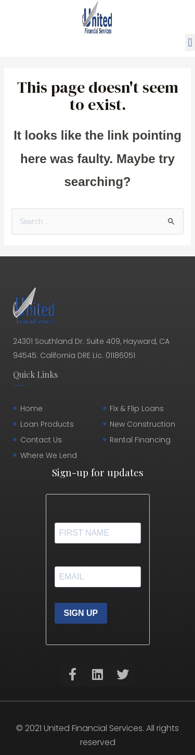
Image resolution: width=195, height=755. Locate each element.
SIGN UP (81, 613)
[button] (190, 42)
